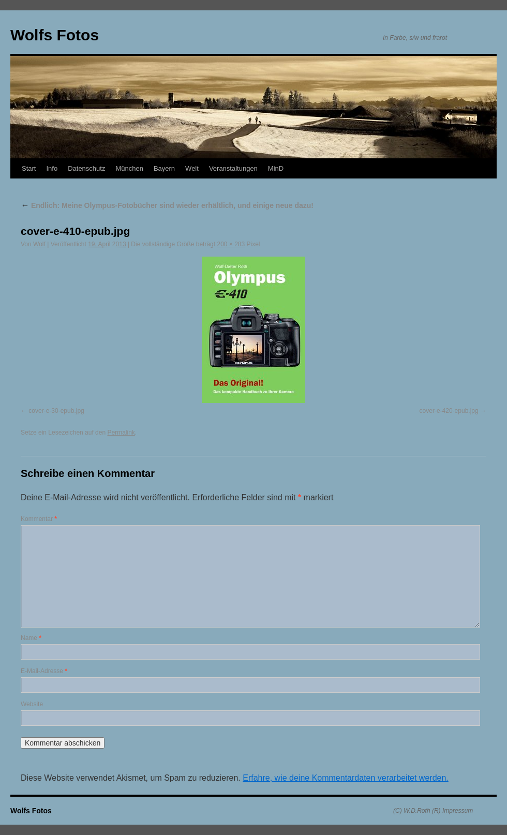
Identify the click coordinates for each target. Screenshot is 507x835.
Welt (192, 168)
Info (51, 168)
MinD (276, 168)
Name (31, 638)
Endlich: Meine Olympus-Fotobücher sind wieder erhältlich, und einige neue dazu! (167, 205)
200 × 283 (231, 244)
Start (29, 168)
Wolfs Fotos (54, 34)
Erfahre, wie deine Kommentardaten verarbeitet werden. (346, 777)
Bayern (164, 168)
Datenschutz (86, 168)
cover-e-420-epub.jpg (449, 410)
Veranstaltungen (233, 168)
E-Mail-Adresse (44, 671)
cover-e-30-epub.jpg (56, 410)
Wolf (39, 244)
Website (32, 704)
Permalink (121, 432)
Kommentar (39, 519)
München (129, 168)
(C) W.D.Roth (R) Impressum (433, 810)
